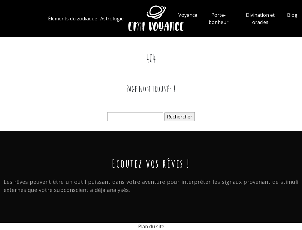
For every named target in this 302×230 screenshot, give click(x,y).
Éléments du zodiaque (72, 18)
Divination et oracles (260, 18)
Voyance (187, 15)
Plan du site (151, 226)
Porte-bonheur (218, 18)
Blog (292, 15)
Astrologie (112, 18)
